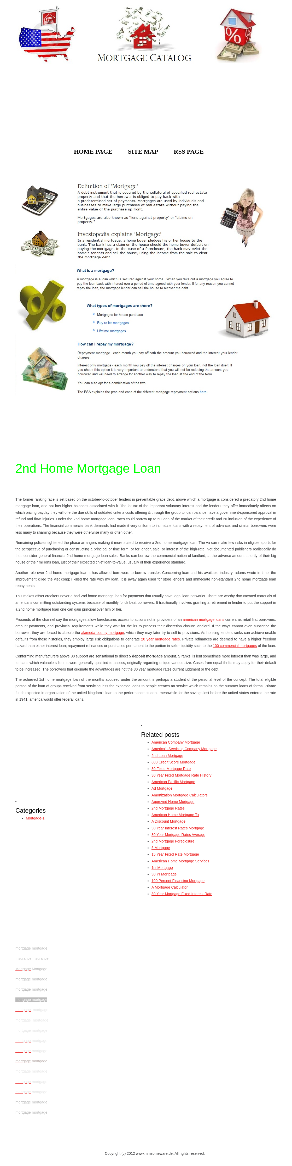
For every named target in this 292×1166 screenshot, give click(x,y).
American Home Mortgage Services (180, 861)
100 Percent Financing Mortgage (178, 881)
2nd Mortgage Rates (168, 808)
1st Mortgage (162, 868)
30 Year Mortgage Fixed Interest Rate (181, 894)
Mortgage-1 (35, 818)
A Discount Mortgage (168, 821)
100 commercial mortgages (235, 646)
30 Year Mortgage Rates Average (178, 835)
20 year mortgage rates (160, 639)
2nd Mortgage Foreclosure (172, 841)
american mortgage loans (203, 619)
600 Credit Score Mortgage (173, 762)
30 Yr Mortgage (164, 874)
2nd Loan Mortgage (167, 756)
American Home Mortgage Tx (175, 815)
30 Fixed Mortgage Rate (171, 769)
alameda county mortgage (102, 633)
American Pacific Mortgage (173, 782)
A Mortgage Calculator (169, 887)
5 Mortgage (160, 848)
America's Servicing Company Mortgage (184, 749)
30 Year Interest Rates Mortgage (177, 828)
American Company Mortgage (175, 742)
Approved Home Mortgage (172, 802)
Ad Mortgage (161, 788)
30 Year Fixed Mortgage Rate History (181, 775)
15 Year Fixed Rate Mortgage (175, 854)
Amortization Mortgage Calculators (179, 795)
